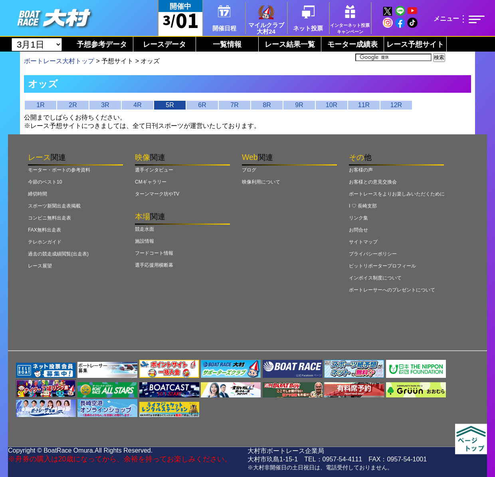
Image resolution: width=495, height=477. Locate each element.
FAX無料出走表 (44, 230)
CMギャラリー (150, 182)
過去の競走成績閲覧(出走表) (58, 254)
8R (267, 105)
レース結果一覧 (290, 44)
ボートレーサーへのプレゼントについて (392, 290)
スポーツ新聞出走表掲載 (54, 206)
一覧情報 (227, 44)
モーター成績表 (352, 44)
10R (331, 105)
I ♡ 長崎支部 (363, 206)
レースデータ (164, 44)
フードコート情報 (154, 253)
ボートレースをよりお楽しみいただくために (397, 194)
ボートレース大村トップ (59, 61)
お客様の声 (361, 170)
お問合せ (358, 230)
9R (299, 105)
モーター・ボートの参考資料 (59, 170)
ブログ (249, 170)
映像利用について (261, 182)
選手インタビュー (154, 170)
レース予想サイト (415, 44)
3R (105, 105)
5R (170, 105)
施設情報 (144, 241)
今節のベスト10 (45, 182)
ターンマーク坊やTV (157, 194)
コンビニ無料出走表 (49, 218)
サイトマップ (363, 242)
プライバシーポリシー (373, 254)
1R (40, 105)
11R (364, 105)
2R (73, 105)
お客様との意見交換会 (373, 182)
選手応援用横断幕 (154, 265)
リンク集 (358, 218)
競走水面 (144, 229)
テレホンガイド (44, 242)
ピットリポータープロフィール (382, 266)
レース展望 (40, 266)
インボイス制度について (375, 278)
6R (202, 105)
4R (137, 105)
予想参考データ (102, 44)
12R (396, 105)
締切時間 (37, 194)
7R (234, 105)
